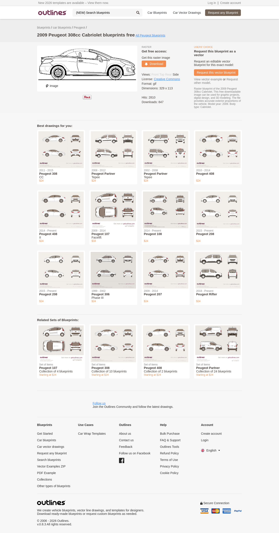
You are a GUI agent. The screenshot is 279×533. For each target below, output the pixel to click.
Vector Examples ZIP (51, 466)
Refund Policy (169, 453)
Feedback (125, 446)
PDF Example (46, 473)
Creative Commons (167, 79)
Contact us (126, 440)
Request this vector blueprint (216, 72)
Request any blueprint (52, 453)
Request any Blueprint (223, 12)
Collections (44, 479)
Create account (230, 3)
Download (154, 64)
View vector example (208, 79)
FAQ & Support (170, 440)
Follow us (99, 403)
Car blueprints (46, 440)
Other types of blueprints (53, 486)
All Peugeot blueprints (150, 35)
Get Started (45, 433)
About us (125, 433)
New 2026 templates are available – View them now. (73, 3)
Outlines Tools (169, 446)
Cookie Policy (169, 473)
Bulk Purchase (170, 433)
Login (204, 440)
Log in (212, 3)
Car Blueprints (157, 12)
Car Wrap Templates (92, 433)
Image (51, 86)
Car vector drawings (50, 446)
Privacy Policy (169, 466)
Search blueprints (49, 460)
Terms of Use (169, 460)
